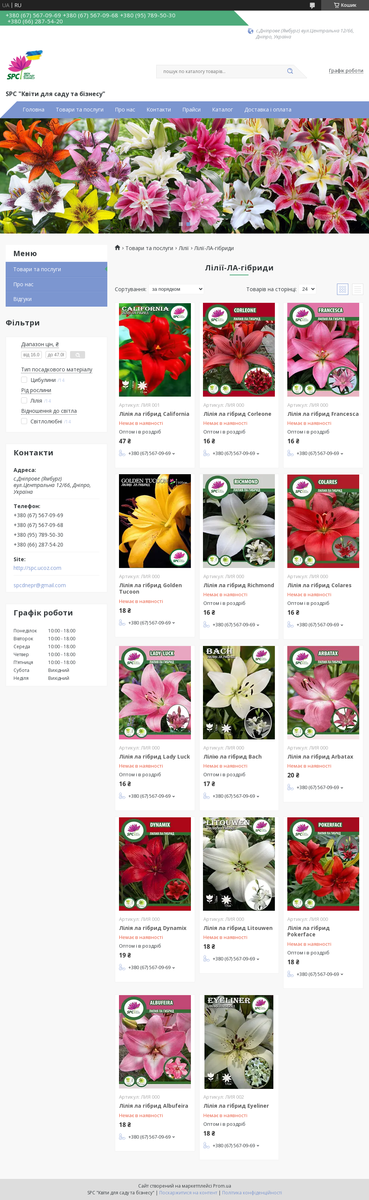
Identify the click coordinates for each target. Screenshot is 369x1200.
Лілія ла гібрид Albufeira (153, 1105)
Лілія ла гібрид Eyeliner (236, 1105)
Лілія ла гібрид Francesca (323, 413)
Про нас (125, 109)
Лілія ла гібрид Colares (319, 585)
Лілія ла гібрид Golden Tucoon (150, 588)
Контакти (158, 109)
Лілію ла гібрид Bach (232, 756)
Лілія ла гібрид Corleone (237, 413)
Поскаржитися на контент (188, 1192)
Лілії (184, 248)
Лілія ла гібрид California (154, 413)
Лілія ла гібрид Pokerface (308, 931)
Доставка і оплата (267, 109)
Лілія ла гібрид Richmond (238, 585)
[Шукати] (289, 71)
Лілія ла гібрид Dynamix (152, 927)
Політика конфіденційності (252, 1192)
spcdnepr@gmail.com (40, 585)
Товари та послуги (80, 109)
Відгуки (22, 298)
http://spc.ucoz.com (37, 568)
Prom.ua (222, 1186)
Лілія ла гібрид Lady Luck (154, 756)
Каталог (222, 109)
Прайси (191, 109)
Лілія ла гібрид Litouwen (238, 927)
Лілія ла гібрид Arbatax (320, 756)
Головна (33, 109)
